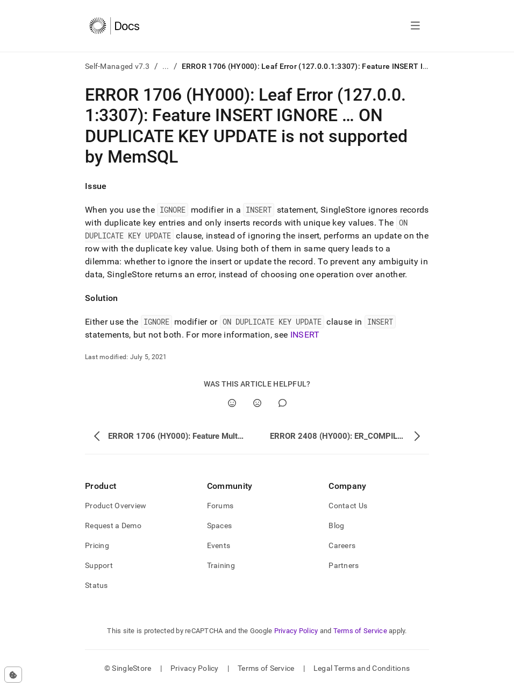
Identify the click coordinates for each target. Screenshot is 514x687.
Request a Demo (113, 525)
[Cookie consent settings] (13, 675)
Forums (220, 505)
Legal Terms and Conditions (361, 668)
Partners (344, 565)
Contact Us (348, 505)
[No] (257, 403)
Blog (336, 525)
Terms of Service (360, 631)
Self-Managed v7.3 (117, 66)
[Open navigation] (415, 25)
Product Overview (115, 505)
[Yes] (232, 403)
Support (99, 565)
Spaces (219, 525)
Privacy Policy (296, 631)
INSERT (305, 335)
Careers (342, 545)
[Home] (114, 25)
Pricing (97, 545)
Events (219, 545)
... (165, 66)
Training (221, 565)
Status (96, 585)
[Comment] (282, 403)
